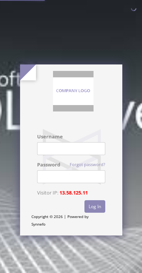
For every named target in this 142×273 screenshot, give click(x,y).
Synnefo (38, 224)
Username (50, 136)
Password (48, 164)
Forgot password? (87, 164)
